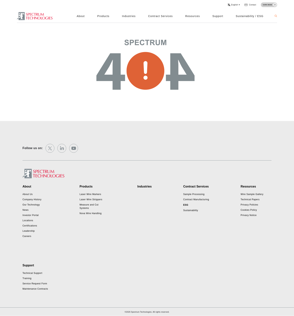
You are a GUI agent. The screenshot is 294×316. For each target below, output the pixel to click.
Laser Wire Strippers (91, 199)
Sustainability (190, 210)
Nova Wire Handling (91, 213)
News (25, 210)
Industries (129, 16)
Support (217, 16)
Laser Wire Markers (90, 194)
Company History (31, 199)
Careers (26, 236)
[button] (233, 4)
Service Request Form (34, 283)
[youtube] (73, 148)
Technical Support (32, 273)
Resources (192, 16)
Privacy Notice (248, 215)
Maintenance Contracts (35, 289)
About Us (27, 194)
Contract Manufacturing (196, 199)
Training (27, 278)
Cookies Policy (249, 210)
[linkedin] (61, 148)
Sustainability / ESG (249, 16)
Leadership (28, 231)
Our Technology (31, 204)
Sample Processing (194, 194)
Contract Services (160, 16)
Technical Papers (250, 199)
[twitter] (50, 148)
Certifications (29, 225)
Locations (27, 220)
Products (103, 16)
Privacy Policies (249, 204)
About (81, 16)
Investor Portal (30, 215)
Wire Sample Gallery (252, 194)
